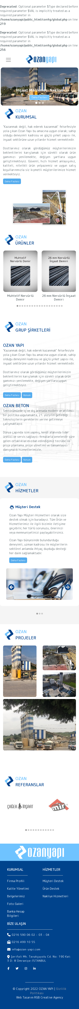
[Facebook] (8, 968)
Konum (27, 395)
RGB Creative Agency (48, 997)
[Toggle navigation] (8, 59)
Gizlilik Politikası (48, 991)
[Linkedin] (34, 968)
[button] (17, 306)
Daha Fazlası (39, 97)
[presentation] (11, 587)
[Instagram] (25, 968)
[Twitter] (17, 968)
